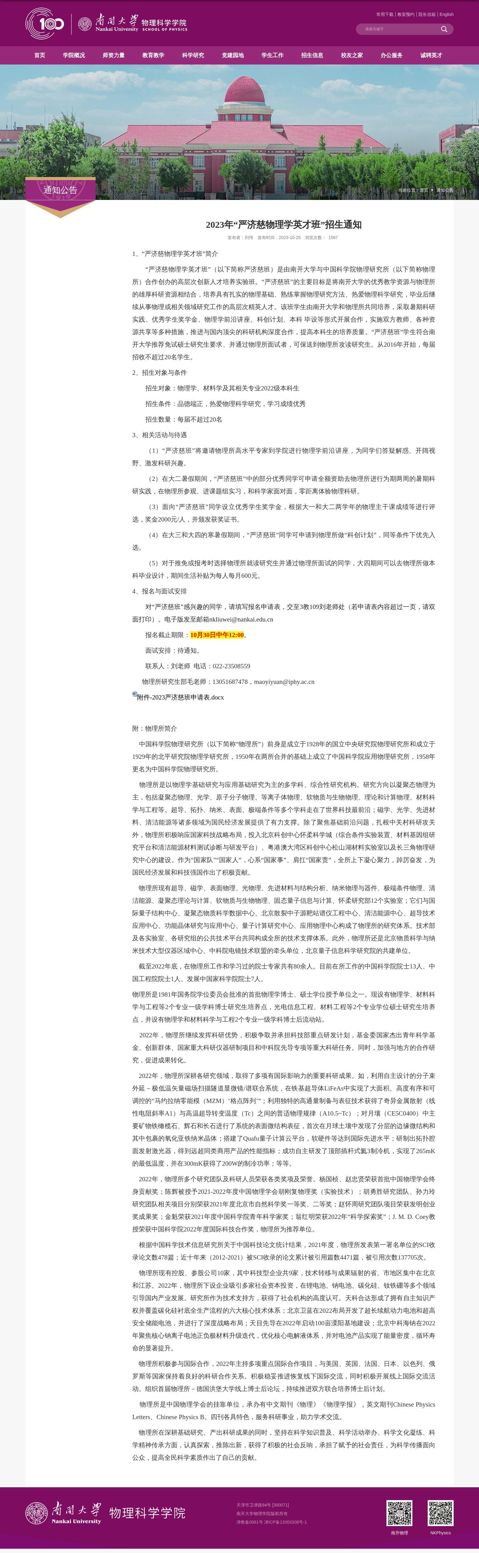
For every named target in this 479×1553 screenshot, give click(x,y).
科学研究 (193, 55)
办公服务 (392, 55)
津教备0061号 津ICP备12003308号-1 (271, 1522)
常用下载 (384, 14)
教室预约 (406, 14)
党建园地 (233, 55)
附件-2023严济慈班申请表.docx (180, 697)
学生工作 (272, 55)
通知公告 (445, 190)
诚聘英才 (431, 55)
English (447, 14)
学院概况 (74, 55)
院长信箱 (427, 14)
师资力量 (114, 55)
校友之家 (352, 55)
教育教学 (153, 55)
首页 (39, 55)
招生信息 (312, 55)
